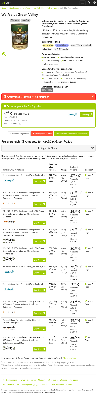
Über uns (63, 380)
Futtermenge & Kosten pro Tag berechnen (26, 96)
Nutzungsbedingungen (30, 385)
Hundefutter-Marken (28, 380)
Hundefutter (14, 8)
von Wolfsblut (38, 8)
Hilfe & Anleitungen (9, 380)
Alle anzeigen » (69, 358)
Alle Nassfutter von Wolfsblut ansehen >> (72, 134)
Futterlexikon (52, 380)
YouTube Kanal (58, 385)
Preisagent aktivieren (42, 133)
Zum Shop (86, 114)
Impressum (74, 380)
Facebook (45, 385)
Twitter (69, 385)
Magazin (41, 380)
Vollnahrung (52, 8)
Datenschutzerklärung (10, 385)
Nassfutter (26, 8)
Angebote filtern (47, 148)
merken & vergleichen (19, 133)
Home (3, 8)
